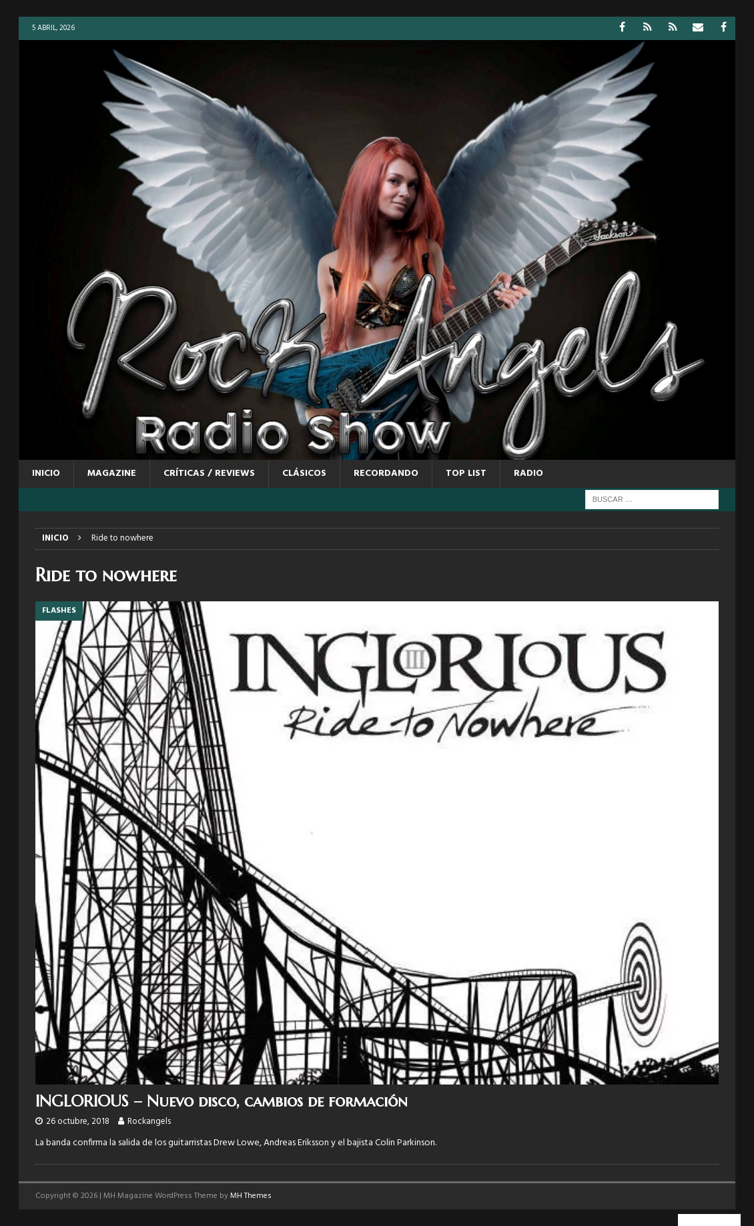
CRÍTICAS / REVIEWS (209, 473)
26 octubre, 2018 (77, 1122)
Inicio (46, 473)
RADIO (528, 473)
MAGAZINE (111, 473)
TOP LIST (466, 473)
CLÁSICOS (304, 473)
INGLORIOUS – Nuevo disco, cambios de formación (221, 1101)
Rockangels (149, 1122)
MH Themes (251, 1196)
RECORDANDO (386, 473)
